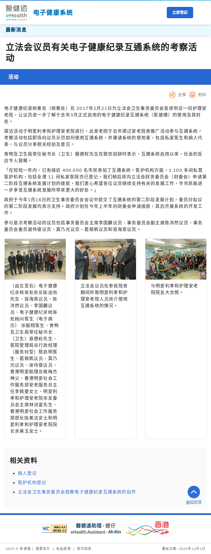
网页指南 (84, 549)
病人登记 (27, 473)
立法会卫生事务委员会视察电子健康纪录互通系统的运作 (77, 492)
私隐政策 (63, 549)
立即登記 (180, 12)
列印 (202, 94)
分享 (182, 94)
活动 (13, 77)
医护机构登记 (32, 482)
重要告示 (43, 549)
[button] (201, 12)
